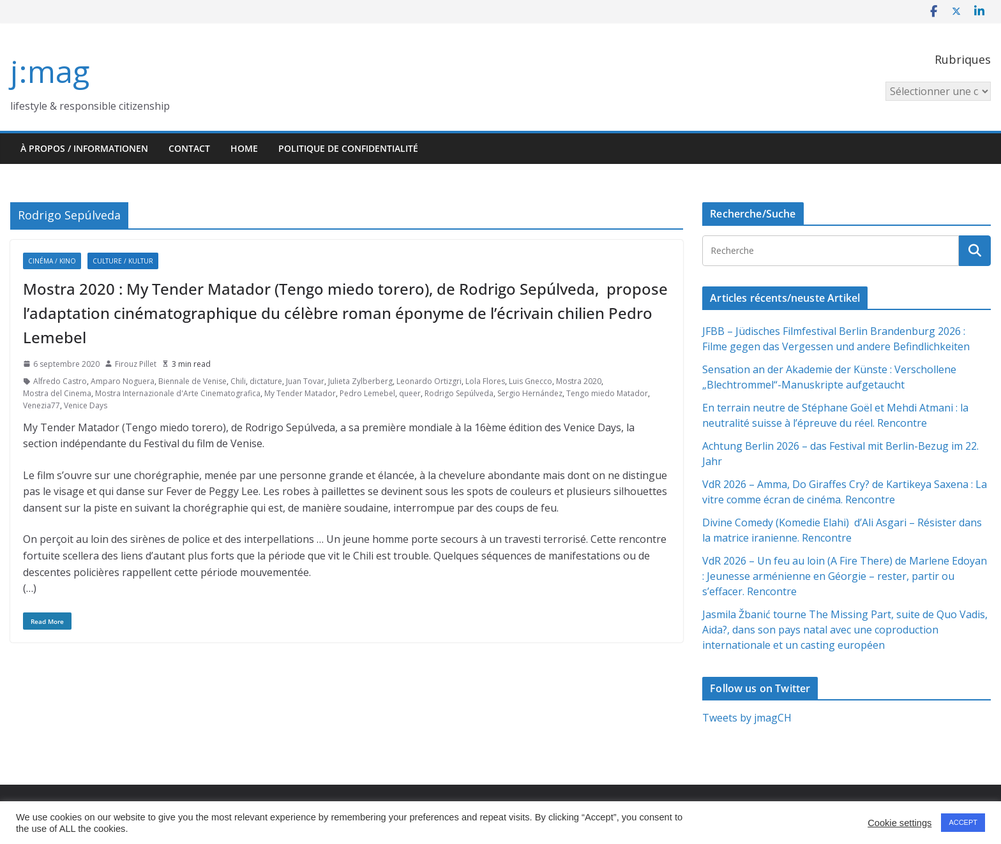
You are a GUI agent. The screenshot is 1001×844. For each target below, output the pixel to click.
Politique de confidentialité (348, 148)
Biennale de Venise (192, 381)
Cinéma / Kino (52, 260)
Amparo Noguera (122, 381)
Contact (189, 148)
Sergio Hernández (529, 393)
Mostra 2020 (578, 381)
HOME (244, 148)
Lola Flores (485, 381)
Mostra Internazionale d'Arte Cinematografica (177, 393)
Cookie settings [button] (899, 823)
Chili (238, 381)
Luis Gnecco (530, 381)
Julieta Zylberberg (360, 381)
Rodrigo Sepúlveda (459, 393)
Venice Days (85, 405)
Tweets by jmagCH (747, 718)
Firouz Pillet (135, 364)
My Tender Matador (300, 393)
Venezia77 (41, 405)
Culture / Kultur (123, 260)
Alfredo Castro (60, 381)
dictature (266, 381)
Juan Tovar (305, 381)
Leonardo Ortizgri (429, 381)
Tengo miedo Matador (607, 393)
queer (410, 393)
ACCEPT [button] (963, 822)
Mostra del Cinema (57, 393)
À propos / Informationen (84, 148)
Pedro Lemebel (367, 393)
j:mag (49, 71)
